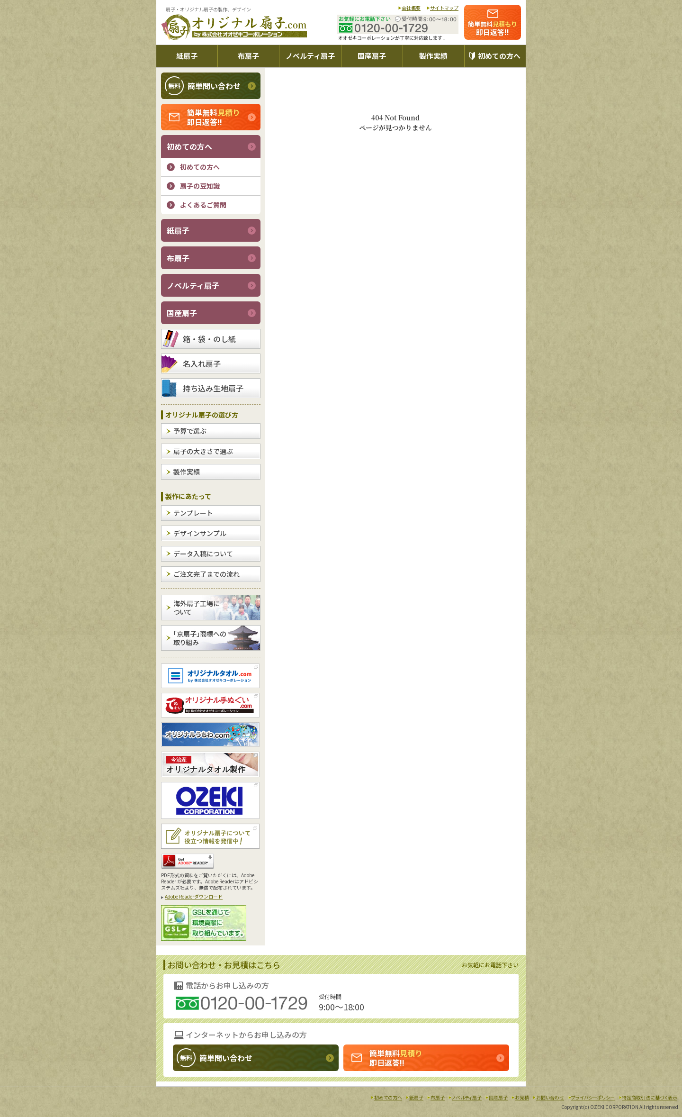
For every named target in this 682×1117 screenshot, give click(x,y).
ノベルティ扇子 (310, 56)
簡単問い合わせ (203, 85)
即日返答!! (492, 28)
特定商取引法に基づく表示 (649, 1097)
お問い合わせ (550, 1097)
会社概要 (411, 7)
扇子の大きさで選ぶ (203, 451)
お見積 (522, 1097)
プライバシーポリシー (593, 1097)
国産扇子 (372, 56)
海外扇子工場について (196, 608)
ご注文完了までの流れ (206, 574)
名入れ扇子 (202, 363)
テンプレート (193, 513)
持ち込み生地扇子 (213, 388)
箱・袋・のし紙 (209, 339)
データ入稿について (203, 553)
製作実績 (433, 56)
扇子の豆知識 (200, 186)
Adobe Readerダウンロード (194, 896)
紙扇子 (186, 56)
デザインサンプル (199, 533)
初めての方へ (499, 56)
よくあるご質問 (203, 204)
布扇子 (248, 56)
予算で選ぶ (189, 431)
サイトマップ (444, 7)
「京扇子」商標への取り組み (199, 638)
